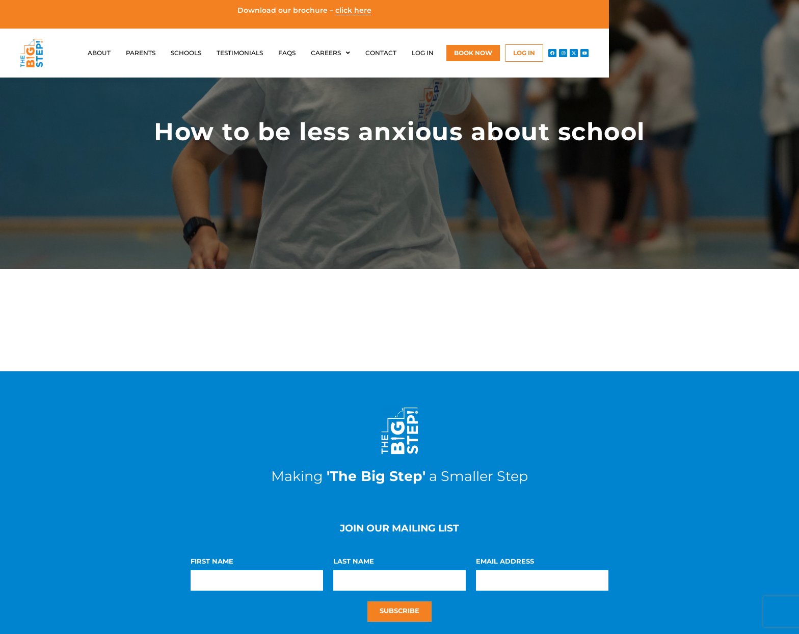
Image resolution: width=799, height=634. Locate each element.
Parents (140, 53)
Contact (380, 53)
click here (353, 10)
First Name (212, 562)
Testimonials (240, 53)
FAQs (287, 53)
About (99, 53)
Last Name (353, 562)
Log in (423, 53)
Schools (186, 53)
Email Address (505, 562)
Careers (330, 53)
